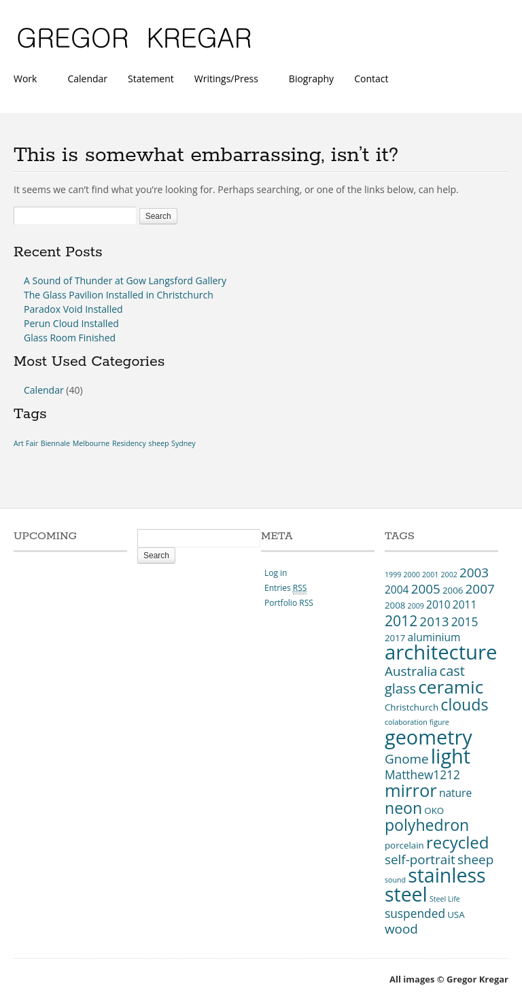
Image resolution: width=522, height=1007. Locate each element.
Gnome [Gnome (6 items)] (407, 759)
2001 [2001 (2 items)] (430, 574)
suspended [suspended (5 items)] (415, 913)
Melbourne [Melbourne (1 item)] (91, 443)
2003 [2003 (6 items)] (474, 572)
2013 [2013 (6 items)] (434, 621)
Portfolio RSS (288, 603)
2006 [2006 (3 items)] (452, 590)
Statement (151, 78)
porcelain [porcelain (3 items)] (404, 845)
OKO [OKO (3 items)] (434, 810)
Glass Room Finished (70, 337)
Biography (311, 78)
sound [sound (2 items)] (395, 880)
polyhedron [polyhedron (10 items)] (427, 825)
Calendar (87, 78)
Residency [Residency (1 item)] (129, 443)
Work (28, 80)
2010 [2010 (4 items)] (438, 604)
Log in (276, 573)
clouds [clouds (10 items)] (464, 704)
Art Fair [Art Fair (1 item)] (26, 443)
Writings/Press (229, 80)
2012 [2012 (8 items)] (401, 620)
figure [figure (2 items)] (439, 722)
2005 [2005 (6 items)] (425, 589)
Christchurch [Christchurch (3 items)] (411, 707)
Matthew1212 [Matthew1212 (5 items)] (422, 774)
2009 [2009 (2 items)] (416, 606)
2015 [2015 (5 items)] (464, 621)
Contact (371, 78)
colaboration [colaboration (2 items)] (406, 722)
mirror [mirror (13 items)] (411, 790)
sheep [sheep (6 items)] (475, 859)
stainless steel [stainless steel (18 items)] (435, 884)
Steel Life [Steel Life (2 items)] (445, 899)
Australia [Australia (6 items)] (411, 671)
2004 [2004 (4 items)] (397, 589)
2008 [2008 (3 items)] (395, 605)
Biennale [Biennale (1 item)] (55, 443)
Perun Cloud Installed (71, 323)
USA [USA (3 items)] (455, 914)
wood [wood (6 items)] (401, 929)
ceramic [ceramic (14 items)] (450, 687)
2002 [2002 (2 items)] (448, 574)
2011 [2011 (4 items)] (465, 604)
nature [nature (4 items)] (455, 792)
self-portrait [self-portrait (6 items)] (420, 859)
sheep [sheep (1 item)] (158, 443)
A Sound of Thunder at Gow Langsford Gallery (125, 280)
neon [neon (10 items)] (403, 808)
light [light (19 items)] (450, 756)
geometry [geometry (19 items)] (428, 736)
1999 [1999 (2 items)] (393, 574)
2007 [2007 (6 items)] (480, 589)
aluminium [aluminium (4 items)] (434, 637)
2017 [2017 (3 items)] (395, 638)
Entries (285, 588)
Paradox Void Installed (73, 309)
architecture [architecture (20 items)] (441, 652)
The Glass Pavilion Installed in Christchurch (118, 294)
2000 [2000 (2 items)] (411, 574)
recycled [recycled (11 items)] (457, 842)
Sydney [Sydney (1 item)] (183, 443)
